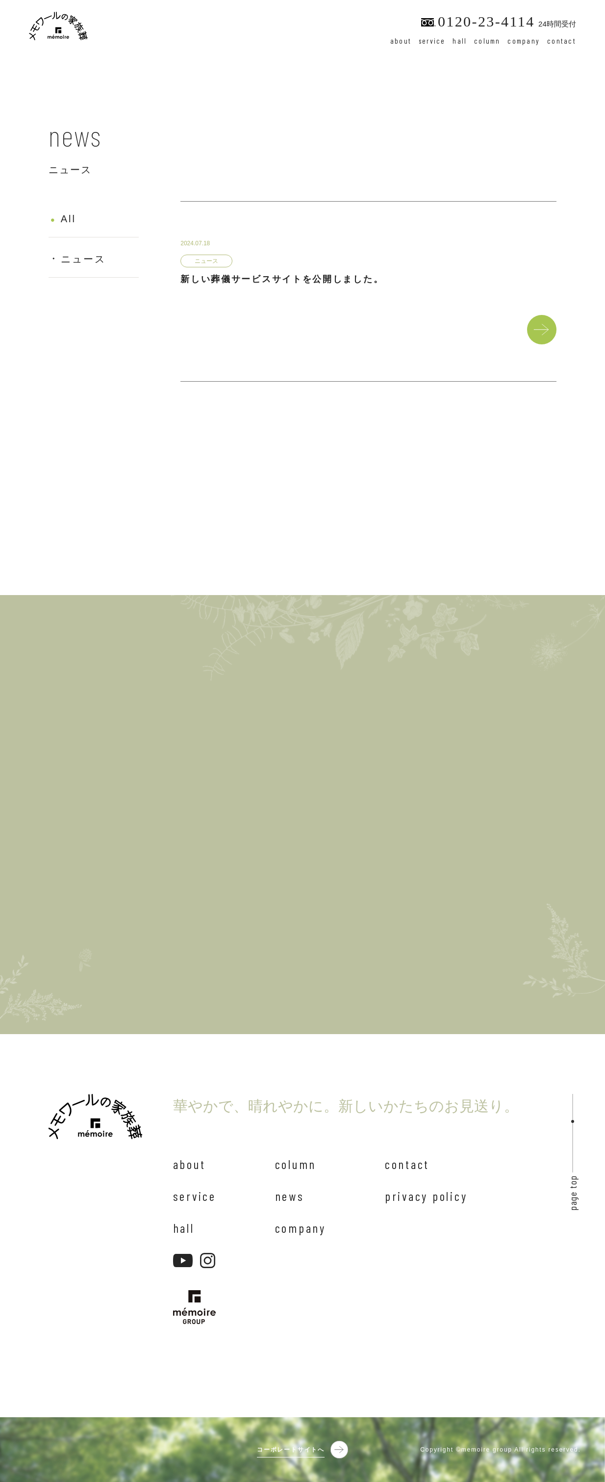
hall (460, 40)
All (68, 220)
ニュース (83, 260)
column (487, 40)
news (289, 1196)
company (523, 40)
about (400, 40)
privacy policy (426, 1196)
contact (561, 40)
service (432, 40)
